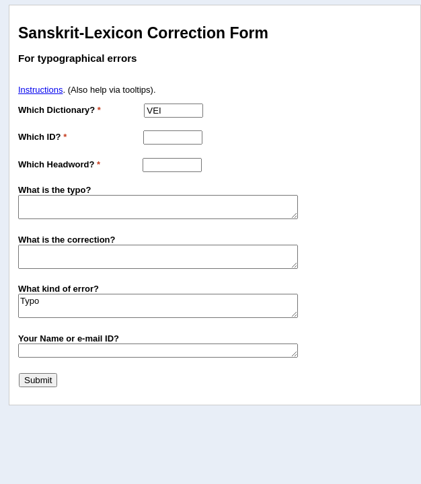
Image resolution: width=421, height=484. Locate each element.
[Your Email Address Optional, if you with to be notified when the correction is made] (158, 351)
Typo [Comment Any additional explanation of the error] (158, 306)
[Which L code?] (172, 137)
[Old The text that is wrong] (158, 207)
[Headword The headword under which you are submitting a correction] (172, 165)
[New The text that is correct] (158, 257)
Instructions (40, 90)
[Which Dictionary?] (173, 111)
